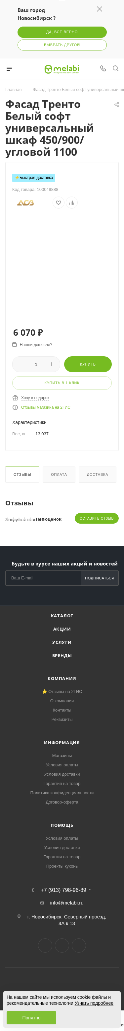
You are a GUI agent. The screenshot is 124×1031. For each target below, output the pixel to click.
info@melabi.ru (66, 902)
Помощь (62, 825)
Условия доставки (62, 774)
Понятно (31, 1017)
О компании (62, 700)
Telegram (62, 945)
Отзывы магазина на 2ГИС (45, 407)
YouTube (79, 945)
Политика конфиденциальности (62, 792)
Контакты (62, 710)
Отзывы (22, 474)
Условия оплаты (62, 764)
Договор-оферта (62, 802)
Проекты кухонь (62, 866)
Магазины (62, 755)
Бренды (62, 655)
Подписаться (99, 578)
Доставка (97, 474)
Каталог (62, 616)
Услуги (62, 642)
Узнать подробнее (94, 1003)
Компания (62, 678)
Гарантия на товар (62, 783)
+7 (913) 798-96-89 (63, 890)
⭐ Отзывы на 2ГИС (62, 691)
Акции (62, 629)
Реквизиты (62, 719)
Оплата (59, 474)
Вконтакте (45, 945)
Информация (62, 742)
